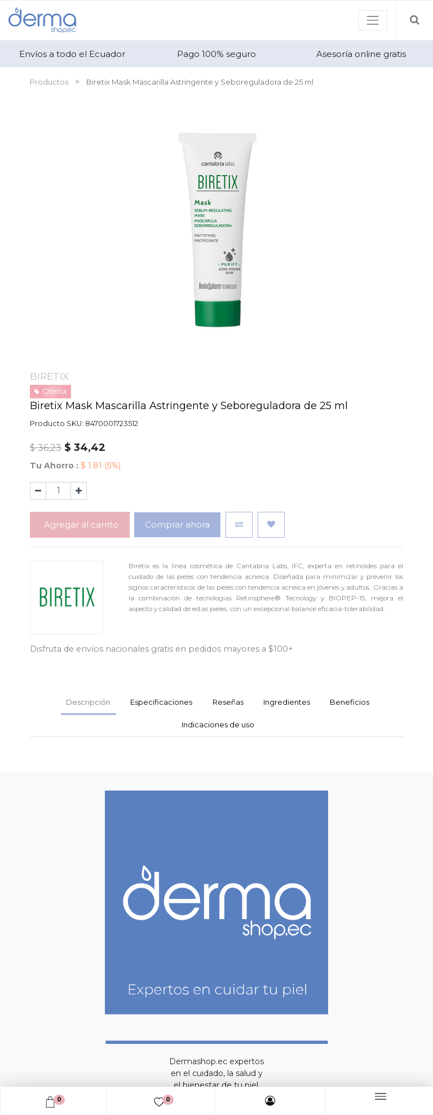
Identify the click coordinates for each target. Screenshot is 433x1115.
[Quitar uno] (38, 491)
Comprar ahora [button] (177, 524)
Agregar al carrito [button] (80, 524)
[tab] (286, 703)
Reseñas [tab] (228, 701)
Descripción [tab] (88, 701)
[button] (239, 524)
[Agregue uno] (78, 491)
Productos (49, 81)
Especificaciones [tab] (161, 701)
